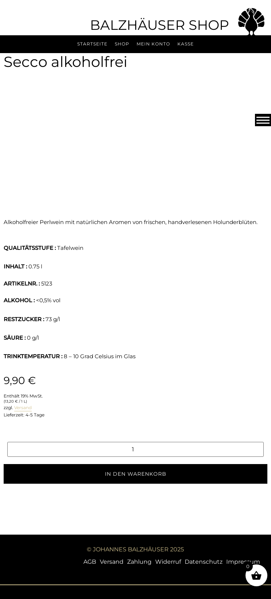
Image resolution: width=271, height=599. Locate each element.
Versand (23, 407)
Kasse (185, 44)
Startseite (92, 44)
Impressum (243, 561)
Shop (122, 44)
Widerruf (168, 561)
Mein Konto (153, 44)
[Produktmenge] (135, 449)
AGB (89, 561)
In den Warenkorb (135, 474)
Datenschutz (204, 561)
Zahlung (139, 561)
